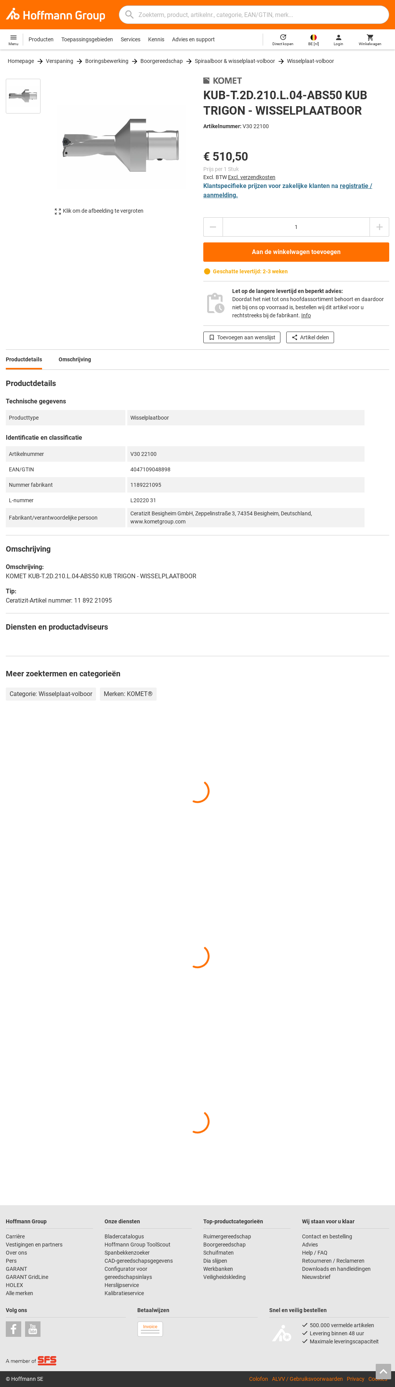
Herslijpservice (122, 1285)
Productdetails (24, 359)
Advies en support (193, 39)
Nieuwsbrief (316, 1277)
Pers (11, 1261)
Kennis (156, 39)
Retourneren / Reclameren (333, 1261)
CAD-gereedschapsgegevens (139, 1261)
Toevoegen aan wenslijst (241, 337)
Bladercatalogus (124, 1236)
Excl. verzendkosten (251, 177)
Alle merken (19, 1293)
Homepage (21, 61)
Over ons (16, 1253)
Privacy (356, 1379)
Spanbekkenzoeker (127, 1253)
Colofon (258, 1379)
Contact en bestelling (327, 1236)
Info (306, 315)
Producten (41, 39)
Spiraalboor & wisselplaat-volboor (235, 61)
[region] (29, 150)
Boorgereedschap (161, 61)
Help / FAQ (314, 1253)
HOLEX (14, 1285)
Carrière (15, 1236)
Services (130, 39)
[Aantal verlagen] (213, 227)
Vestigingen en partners (34, 1244)
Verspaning (59, 61)
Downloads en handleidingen (336, 1269)
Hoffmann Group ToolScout (137, 1244)
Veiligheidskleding (224, 1277)
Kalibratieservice (124, 1293)
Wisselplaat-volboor (310, 61)
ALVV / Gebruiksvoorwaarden (307, 1379)
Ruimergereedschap (227, 1236)
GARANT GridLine (27, 1277)
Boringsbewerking (106, 61)
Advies (310, 1244)
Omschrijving (75, 359)
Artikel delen (310, 337)
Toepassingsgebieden (87, 39)
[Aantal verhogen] (379, 227)
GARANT (16, 1269)
